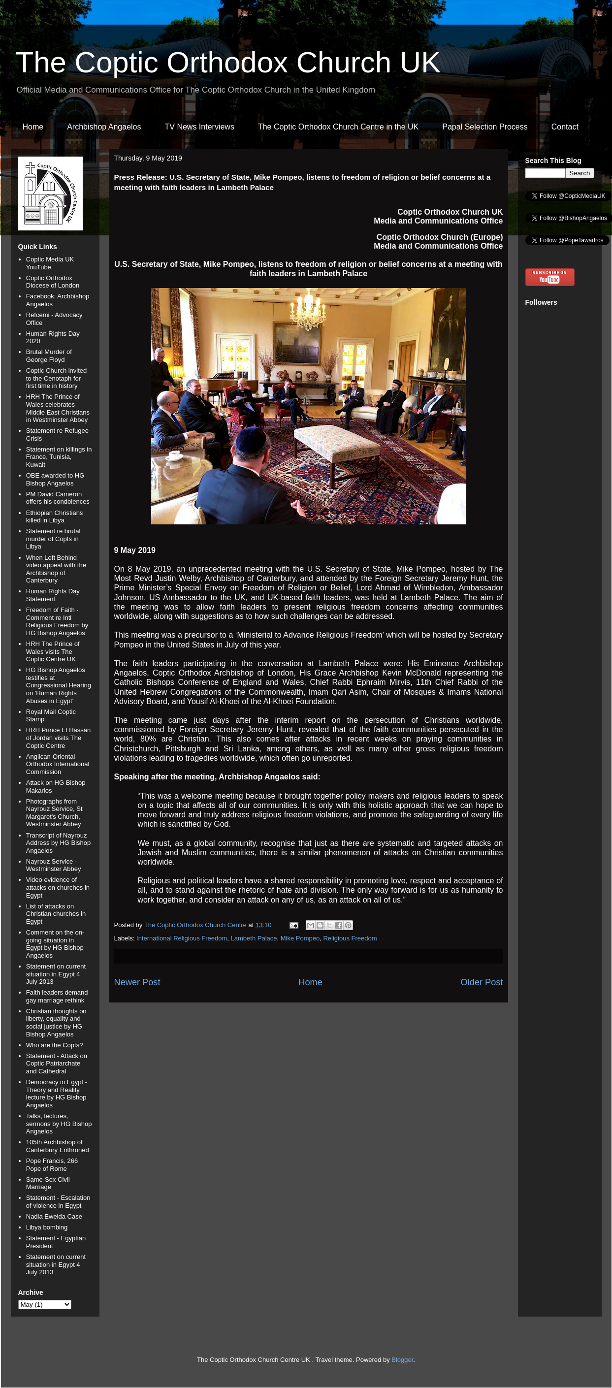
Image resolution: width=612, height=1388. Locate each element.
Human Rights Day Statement (53, 595)
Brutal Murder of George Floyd (49, 355)
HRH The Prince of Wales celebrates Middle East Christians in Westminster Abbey (58, 408)
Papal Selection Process (484, 127)
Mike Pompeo (300, 938)
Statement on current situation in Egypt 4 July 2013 (56, 974)
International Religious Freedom (181, 938)
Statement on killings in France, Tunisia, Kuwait (59, 457)
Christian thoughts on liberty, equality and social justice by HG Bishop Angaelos (56, 1022)
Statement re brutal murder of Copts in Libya (53, 538)
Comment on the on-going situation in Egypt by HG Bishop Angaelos (55, 944)
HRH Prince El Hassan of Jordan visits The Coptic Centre (58, 737)
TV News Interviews (199, 127)
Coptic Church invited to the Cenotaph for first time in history (56, 378)
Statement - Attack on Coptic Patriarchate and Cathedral (56, 1063)
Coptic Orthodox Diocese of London (52, 282)
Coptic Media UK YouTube (50, 263)
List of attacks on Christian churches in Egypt (56, 914)
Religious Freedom (350, 938)
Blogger (402, 1359)
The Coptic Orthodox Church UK (228, 62)
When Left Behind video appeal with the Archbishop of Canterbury (56, 569)
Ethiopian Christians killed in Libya (54, 516)
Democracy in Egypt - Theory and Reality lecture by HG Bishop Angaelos (56, 1093)
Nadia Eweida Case (54, 1216)
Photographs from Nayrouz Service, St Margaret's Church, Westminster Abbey (54, 813)
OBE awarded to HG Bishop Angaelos (55, 479)
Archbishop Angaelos (104, 127)
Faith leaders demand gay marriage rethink (57, 996)
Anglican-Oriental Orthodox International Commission (58, 764)
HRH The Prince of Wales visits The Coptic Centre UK (53, 651)
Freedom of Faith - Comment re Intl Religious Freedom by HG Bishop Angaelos (57, 621)
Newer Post (137, 982)
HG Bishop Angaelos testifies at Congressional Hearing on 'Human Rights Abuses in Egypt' (58, 685)
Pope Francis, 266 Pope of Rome (52, 1164)
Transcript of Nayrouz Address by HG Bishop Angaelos (58, 843)
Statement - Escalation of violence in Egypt (58, 1201)
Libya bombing (47, 1227)
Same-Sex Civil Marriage (48, 1183)
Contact (565, 127)
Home (33, 127)
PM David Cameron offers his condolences (58, 498)
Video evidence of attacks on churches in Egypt (58, 887)
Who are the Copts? (54, 1045)
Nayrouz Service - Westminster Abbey (53, 865)
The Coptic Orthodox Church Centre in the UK (338, 127)
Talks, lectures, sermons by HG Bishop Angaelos (59, 1123)
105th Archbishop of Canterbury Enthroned (57, 1146)
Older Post (482, 982)
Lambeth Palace (254, 938)
